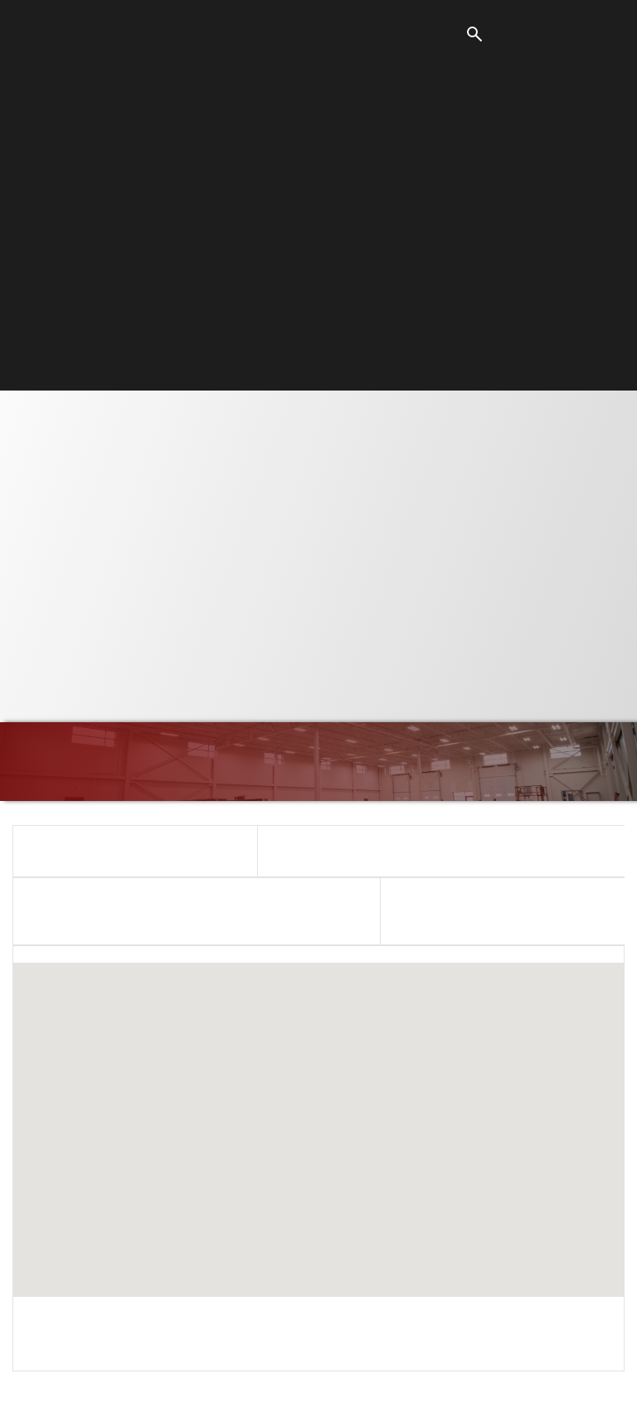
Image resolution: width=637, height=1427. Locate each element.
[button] (318, 1114)
